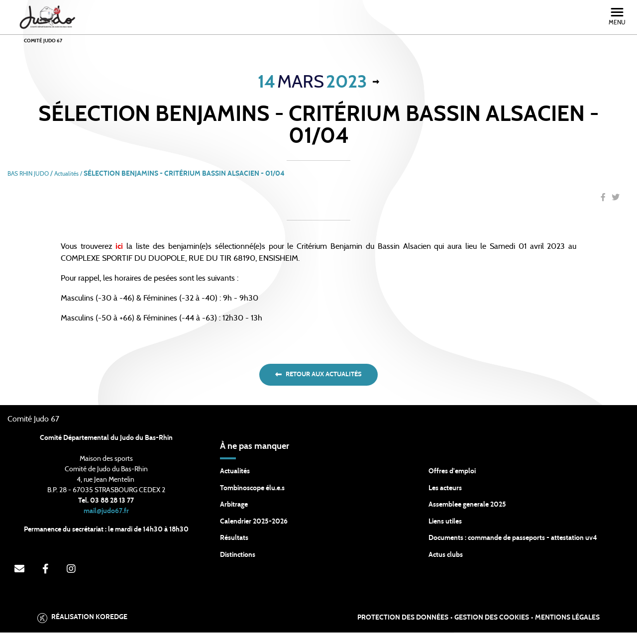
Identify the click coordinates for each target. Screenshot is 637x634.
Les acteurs (445, 489)
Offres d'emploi (452, 472)
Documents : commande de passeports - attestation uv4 (512, 539)
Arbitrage (234, 506)
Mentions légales (567, 619)
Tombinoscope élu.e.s (252, 489)
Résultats (234, 539)
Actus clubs (445, 556)
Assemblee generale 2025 (467, 506)
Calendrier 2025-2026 (254, 523)
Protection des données (402, 619)
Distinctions (237, 556)
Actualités (235, 472)
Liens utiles (445, 523)
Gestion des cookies (491, 619)
